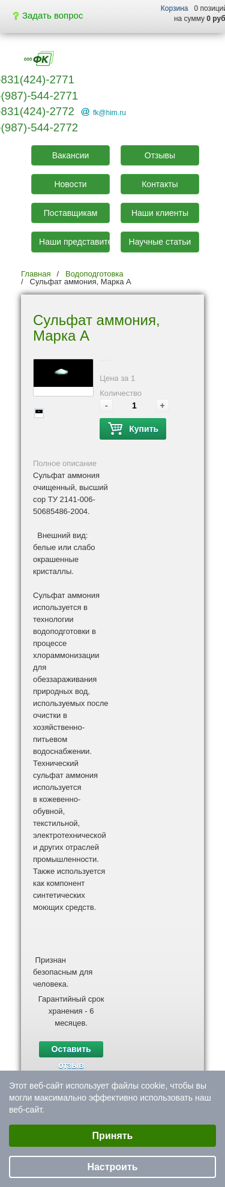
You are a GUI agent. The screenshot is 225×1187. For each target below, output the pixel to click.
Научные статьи (160, 242)
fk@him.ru (109, 113)
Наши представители (74, 242)
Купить (132, 429)
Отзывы (160, 155)
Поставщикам (71, 213)
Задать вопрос (48, 15)
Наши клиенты (159, 213)
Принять (112, 1136)
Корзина (174, 8)
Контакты (160, 184)
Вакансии (70, 155)
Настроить (112, 1167)
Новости (70, 184)
